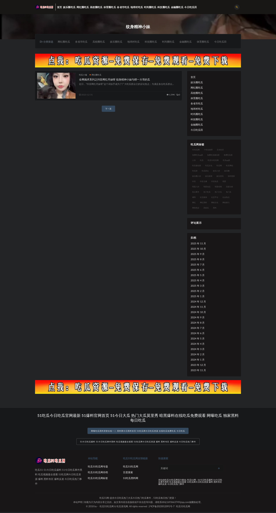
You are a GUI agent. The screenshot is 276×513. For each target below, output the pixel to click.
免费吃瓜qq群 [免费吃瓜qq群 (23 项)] (197, 155)
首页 (193, 77)
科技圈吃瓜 (154, 41)
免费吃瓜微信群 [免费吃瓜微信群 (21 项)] (213, 155)
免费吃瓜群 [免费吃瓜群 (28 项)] (228, 155)
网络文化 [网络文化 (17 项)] (214, 203)
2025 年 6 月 (198, 269)
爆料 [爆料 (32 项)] (194, 197)
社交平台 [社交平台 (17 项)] (214, 197)
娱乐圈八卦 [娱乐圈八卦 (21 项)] (196, 176)
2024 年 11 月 (198, 306)
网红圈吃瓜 (64, 41)
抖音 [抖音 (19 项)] (194, 181)
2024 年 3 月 (198, 349)
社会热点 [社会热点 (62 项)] (226, 197)
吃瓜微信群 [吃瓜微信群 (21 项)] (196, 166)
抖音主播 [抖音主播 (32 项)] (203, 181)
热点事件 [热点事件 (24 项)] (195, 192)
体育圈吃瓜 (208, 41)
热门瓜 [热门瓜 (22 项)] (228, 192)
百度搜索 (128, 473)
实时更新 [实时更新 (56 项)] (231, 176)
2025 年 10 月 (198, 248)
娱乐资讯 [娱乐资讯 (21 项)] (220, 176)
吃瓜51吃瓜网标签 (98, 479)
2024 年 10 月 (198, 312)
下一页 (108, 109)
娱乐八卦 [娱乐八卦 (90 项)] (216, 171)
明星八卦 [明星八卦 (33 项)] (195, 187)
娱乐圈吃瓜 (118, 41)
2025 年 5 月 (198, 275)
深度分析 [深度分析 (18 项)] (229, 187)
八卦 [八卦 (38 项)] (194, 160)
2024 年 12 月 (198, 301)
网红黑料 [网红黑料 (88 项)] (203, 203)
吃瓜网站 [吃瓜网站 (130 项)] (229, 166)
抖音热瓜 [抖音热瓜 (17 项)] (214, 181)
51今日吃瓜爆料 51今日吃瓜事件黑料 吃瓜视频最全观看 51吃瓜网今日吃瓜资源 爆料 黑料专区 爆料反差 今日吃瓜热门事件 (138, 443)
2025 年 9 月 (198, 254)
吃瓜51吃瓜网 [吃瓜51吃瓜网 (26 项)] (213, 160)
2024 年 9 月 (198, 317)
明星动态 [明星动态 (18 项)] (207, 187)
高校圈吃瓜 (100, 41)
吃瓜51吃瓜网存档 (98, 473)
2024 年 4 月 (198, 343)
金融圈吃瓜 (190, 41)
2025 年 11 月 (198, 243)
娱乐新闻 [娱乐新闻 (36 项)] (208, 176)
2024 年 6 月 (198, 333)
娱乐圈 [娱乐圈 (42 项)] (227, 171)
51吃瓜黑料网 (130, 479)
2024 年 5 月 (198, 338)
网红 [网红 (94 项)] (194, 203)
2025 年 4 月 (198, 280)
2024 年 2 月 (198, 354)
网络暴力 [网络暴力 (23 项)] (226, 203)
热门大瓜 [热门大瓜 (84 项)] (218, 192)
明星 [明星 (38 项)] (224, 181)
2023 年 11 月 (198, 370)
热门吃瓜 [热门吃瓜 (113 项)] (207, 192)
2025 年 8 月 (198, 259)
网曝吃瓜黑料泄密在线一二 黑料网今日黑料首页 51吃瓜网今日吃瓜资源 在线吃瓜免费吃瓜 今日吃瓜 (138, 431)
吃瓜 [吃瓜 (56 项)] (201, 160)
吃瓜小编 (83, 75)
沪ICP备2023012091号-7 (161, 507)
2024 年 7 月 (198, 328)
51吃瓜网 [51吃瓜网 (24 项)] (196, 150)
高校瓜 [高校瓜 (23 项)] (206, 208)
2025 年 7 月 (198, 264)
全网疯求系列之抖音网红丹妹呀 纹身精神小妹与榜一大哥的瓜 (114, 79)
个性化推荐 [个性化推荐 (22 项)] (208, 150)
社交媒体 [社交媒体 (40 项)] (203, 197)
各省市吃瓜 (82, 41)
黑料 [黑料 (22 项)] (215, 208)
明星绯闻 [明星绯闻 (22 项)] (218, 187)
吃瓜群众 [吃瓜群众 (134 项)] (205, 171)
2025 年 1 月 (198, 296)
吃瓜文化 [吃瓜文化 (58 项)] (208, 166)
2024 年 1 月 (198, 359)
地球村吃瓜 (136, 41)
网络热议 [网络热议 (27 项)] (195, 208)
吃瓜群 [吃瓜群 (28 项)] (194, 171)
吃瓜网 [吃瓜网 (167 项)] (219, 166)
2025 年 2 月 (198, 291)
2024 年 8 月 (198, 322)
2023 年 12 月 (198, 365)
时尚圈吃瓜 (172, 41)
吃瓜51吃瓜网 (130, 467)
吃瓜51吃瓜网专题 (98, 467)
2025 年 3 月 (198, 285)
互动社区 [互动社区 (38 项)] (220, 150)
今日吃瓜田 (226, 41)
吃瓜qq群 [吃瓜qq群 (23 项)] (226, 160)
